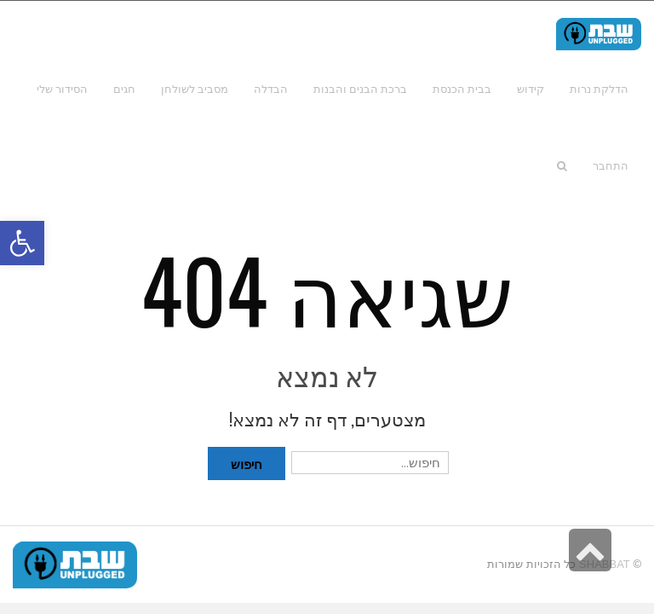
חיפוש (246, 463)
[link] (62, 88)
